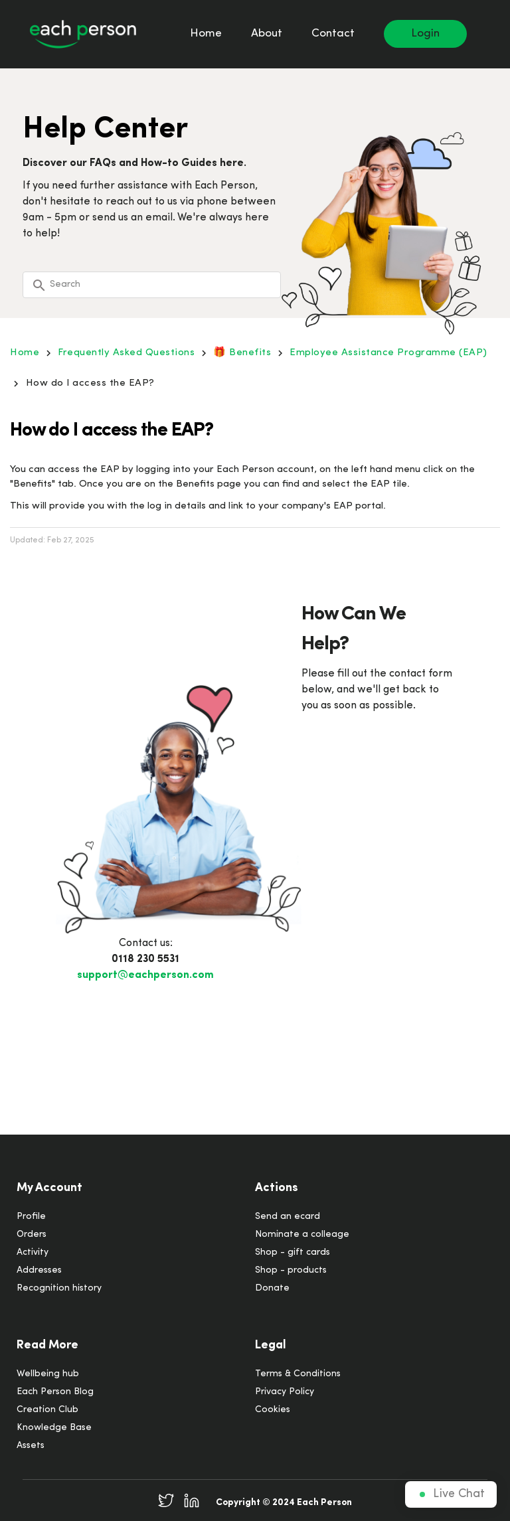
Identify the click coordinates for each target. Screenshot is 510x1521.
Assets (30, 1446)
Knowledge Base (54, 1428)
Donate (272, 1288)
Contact (333, 33)
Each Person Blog (55, 1392)
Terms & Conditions (298, 1374)
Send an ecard (287, 1217)
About (266, 33)
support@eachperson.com (145, 975)
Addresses (39, 1270)
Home (206, 33)
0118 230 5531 (145, 959)
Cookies (272, 1410)
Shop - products (291, 1270)
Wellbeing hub (48, 1374)
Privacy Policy (284, 1392)
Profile (31, 1217)
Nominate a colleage (302, 1235)
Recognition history (59, 1288)
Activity (32, 1252)
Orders (31, 1235)
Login (425, 33)
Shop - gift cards (292, 1252)
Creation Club (47, 1410)
